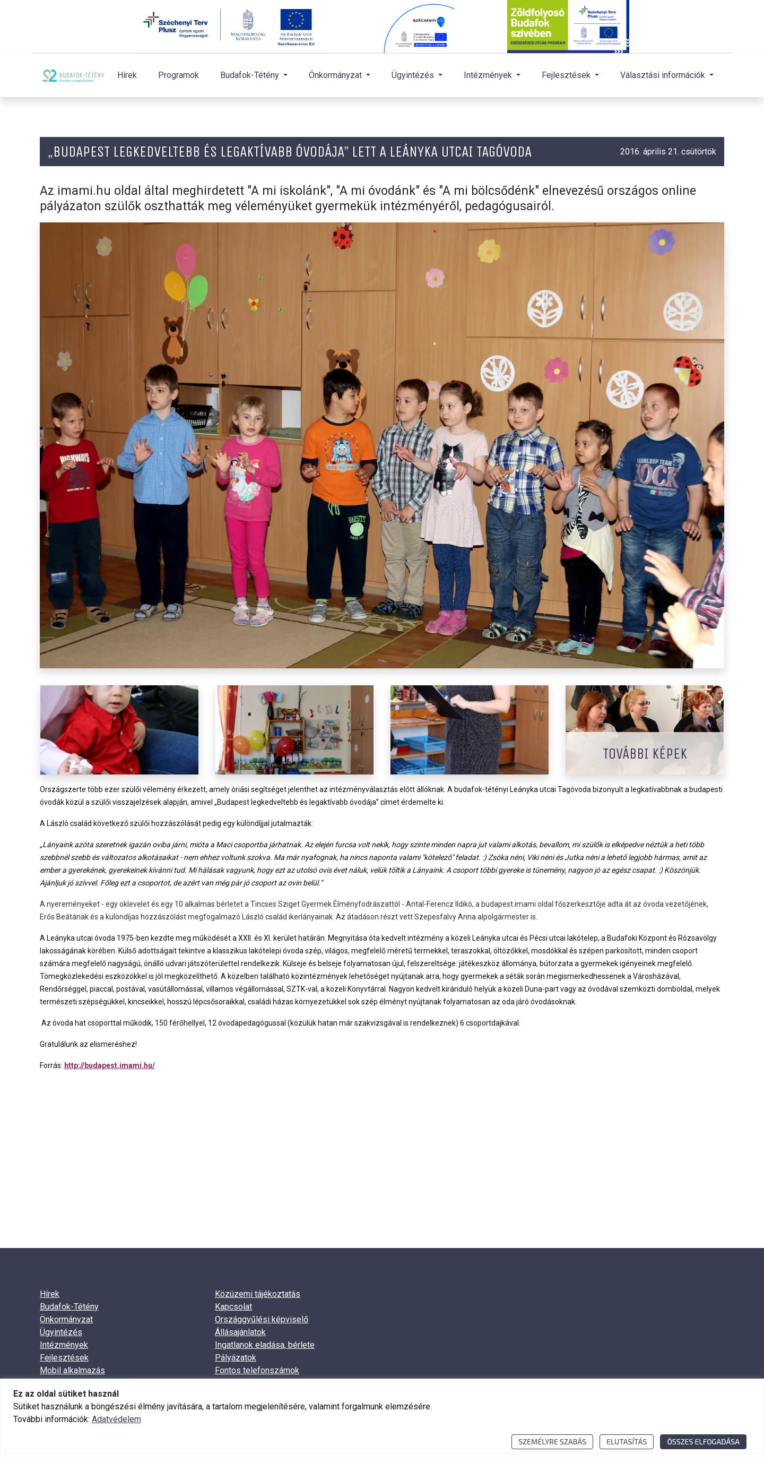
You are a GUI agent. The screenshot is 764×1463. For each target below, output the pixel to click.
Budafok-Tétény (69, 1307)
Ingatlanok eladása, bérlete (265, 1345)
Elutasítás (626, 1441)
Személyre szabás (552, 1441)
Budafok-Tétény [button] (250, 75)
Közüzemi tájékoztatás (257, 1294)
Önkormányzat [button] (336, 75)
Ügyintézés (61, 1332)
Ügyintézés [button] (414, 75)
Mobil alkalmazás (72, 1370)
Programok (178, 75)
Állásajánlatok (240, 1332)
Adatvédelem (116, 1419)
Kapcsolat (233, 1307)
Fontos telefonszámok (257, 1370)
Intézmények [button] (489, 75)
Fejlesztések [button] (567, 75)
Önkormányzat (66, 1319)
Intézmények (64, 1345)
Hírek (127, 75)
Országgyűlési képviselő (261, 1319)
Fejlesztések (64, 1358)
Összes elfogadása (703, 1441)
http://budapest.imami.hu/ (109, 1065)
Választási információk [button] (663, 75)
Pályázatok (235, 1358)
